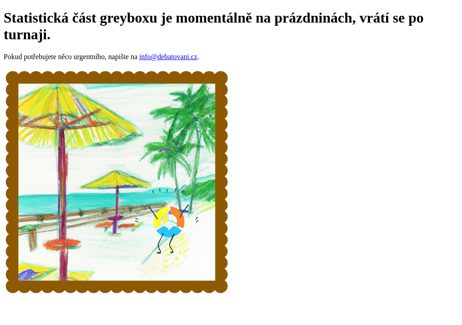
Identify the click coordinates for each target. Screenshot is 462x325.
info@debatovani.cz (168, 56)
